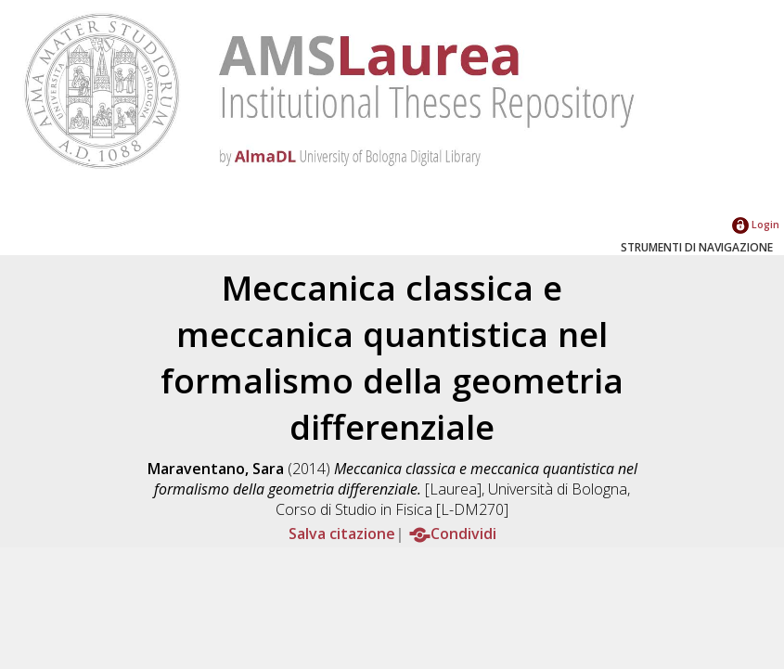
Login (755, 224)
